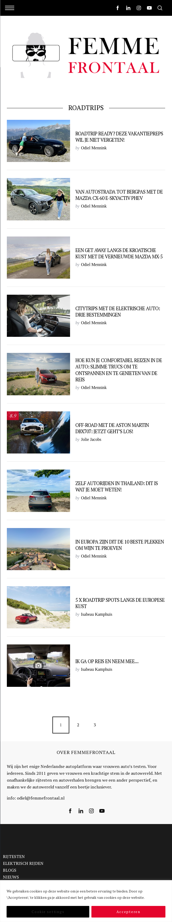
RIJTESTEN (14, 856)
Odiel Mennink (94, 148)
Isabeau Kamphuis (96, 614)
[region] (86, 901)
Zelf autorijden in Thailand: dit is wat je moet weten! (116, 486)
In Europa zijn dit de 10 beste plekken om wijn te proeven (119, 545)
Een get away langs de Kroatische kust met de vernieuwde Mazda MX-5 (119, 253)
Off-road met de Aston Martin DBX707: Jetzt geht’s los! (112, 428)
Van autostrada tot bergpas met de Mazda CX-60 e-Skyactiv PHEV (119, 195)
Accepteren (128, 911)
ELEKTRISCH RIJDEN (23, 863)
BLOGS (9, 870)
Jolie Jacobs (91, 439)
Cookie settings (48, 911)
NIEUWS (11, 877)
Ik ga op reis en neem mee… (106, 661)
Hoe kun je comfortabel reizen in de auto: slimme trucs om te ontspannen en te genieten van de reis (118, 369)
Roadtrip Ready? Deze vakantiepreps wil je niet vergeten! (119, 136)
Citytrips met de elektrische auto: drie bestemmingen (117, 311)
